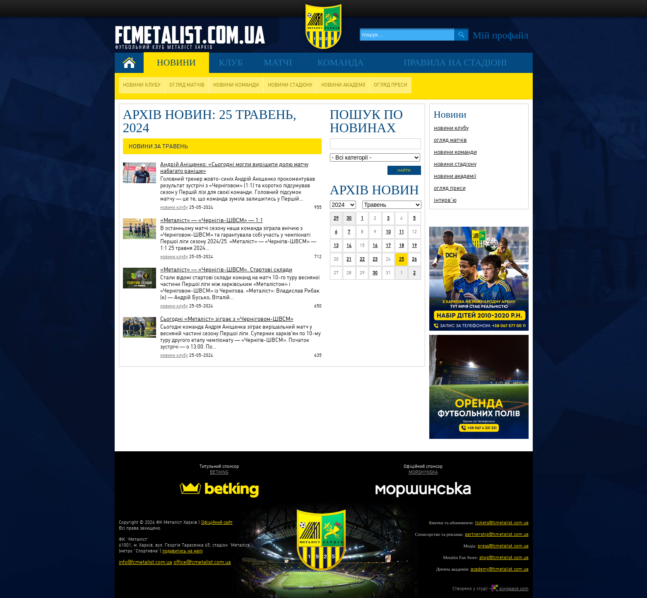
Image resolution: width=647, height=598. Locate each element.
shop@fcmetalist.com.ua (504, 557)
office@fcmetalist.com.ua (202, 562)
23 (375, 259)
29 (336, 218)
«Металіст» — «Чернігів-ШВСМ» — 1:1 (211, 220)
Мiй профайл (501, 35)
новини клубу (142, 85)
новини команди (236, 85)
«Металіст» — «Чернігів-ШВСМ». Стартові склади (226, 269)
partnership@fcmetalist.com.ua (497, 534)
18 (401, 245)
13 (336, 245)
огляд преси (390, 85)
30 (348, 218)
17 (388, 245)
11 (401, 232)
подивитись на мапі (182, 551)
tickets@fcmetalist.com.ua (502, 522)
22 (362, 259)
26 (414, 259)
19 (414, 245)
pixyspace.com (510, 588)
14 (348, 245)
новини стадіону (290, 85)
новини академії (343, 85)
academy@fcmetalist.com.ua (500, 569)
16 (375, 245)
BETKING (219, 472)
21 (348, 259)
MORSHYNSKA (423, 472)
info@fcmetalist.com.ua (145, 562)
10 (388, 232)
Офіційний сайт (217, 522)
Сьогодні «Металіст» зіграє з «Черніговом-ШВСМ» (226, 318)
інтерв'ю (445, 199)
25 (401, 259)
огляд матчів (186, 85)
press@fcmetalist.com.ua (503, 546)
